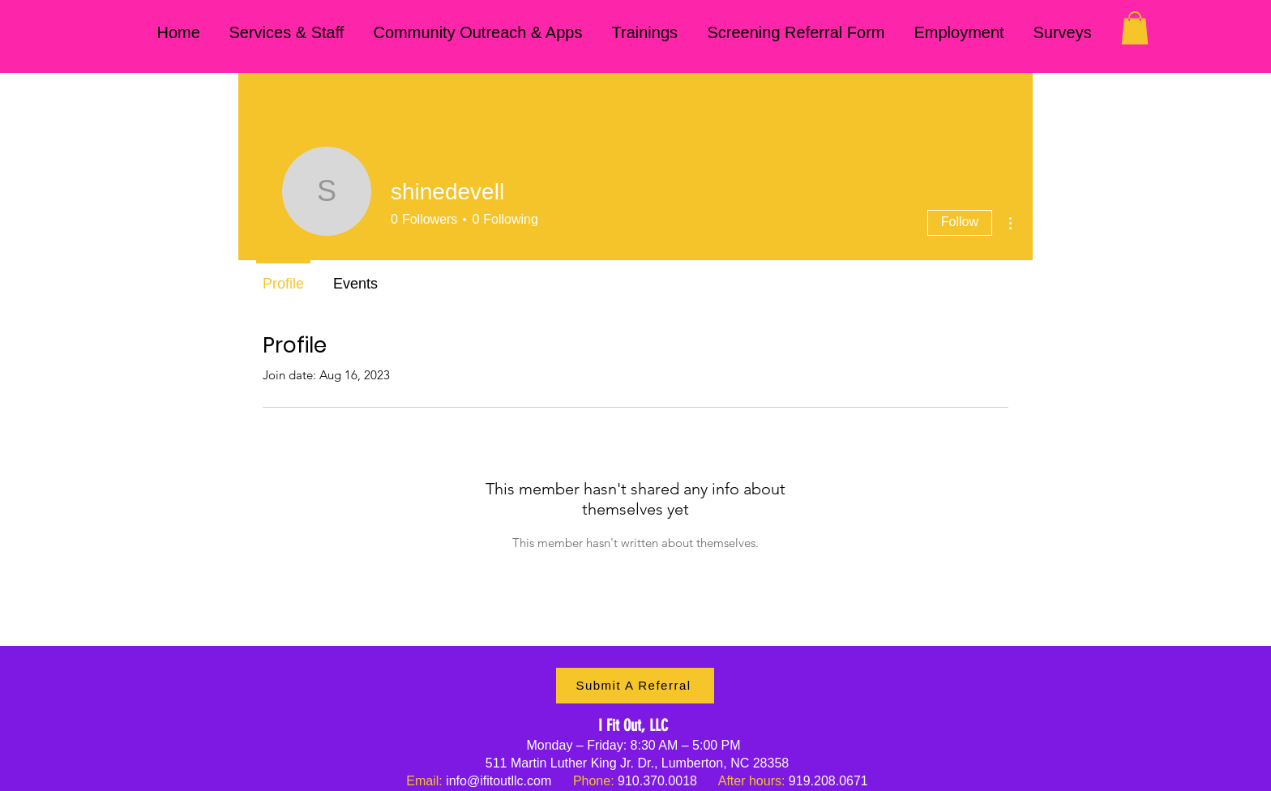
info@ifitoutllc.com (498, 781)
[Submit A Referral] (635, 685)
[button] (1135, 28)
